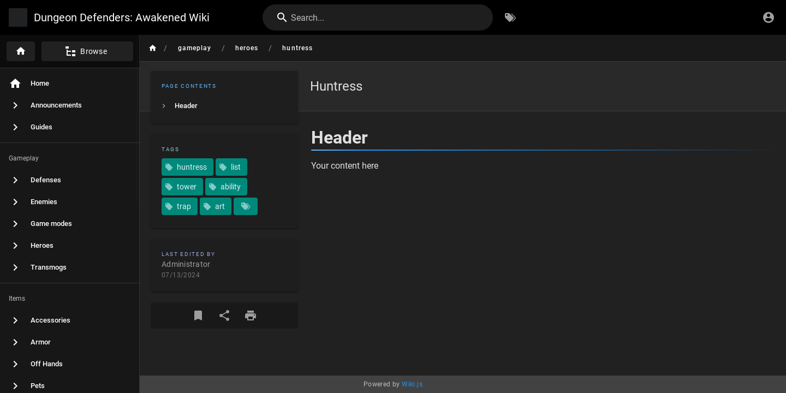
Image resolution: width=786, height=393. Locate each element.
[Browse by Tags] (510, 17)
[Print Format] (250, 315)
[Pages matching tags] (246, 206)
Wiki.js (412, 384)
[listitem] (224, 106)
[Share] (224, 315)
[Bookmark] (198, 315)
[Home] (21, 51)
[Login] (768, 17)
